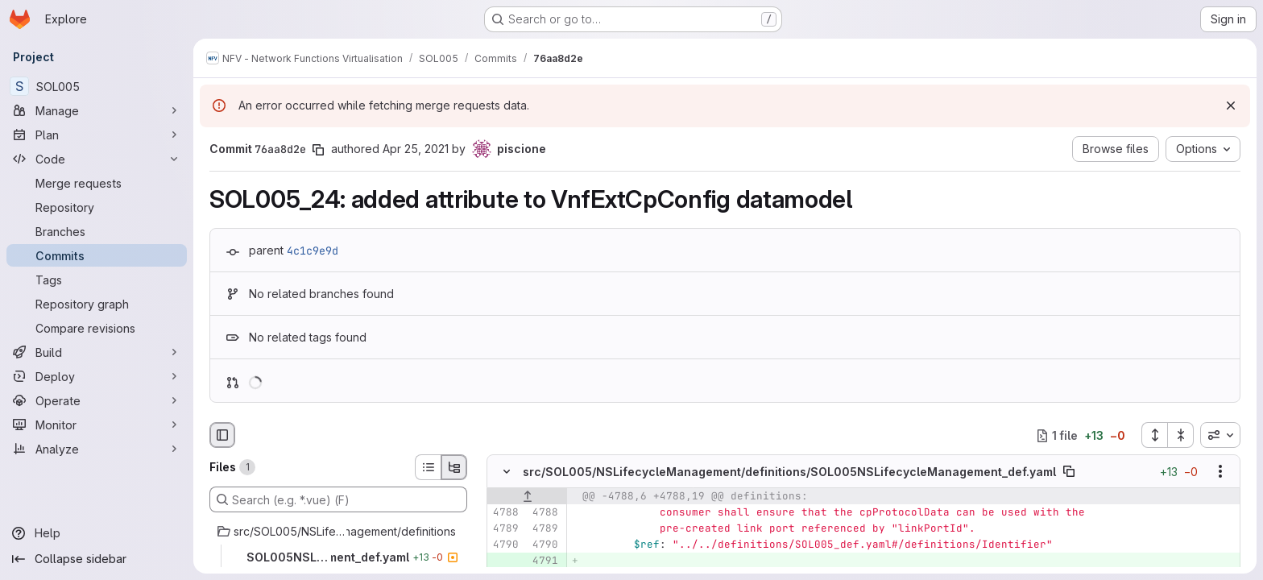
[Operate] (96, 400)
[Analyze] (96, 448)
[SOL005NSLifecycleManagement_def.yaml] (338, 557)
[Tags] (96, 279)
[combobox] (1220, 435)
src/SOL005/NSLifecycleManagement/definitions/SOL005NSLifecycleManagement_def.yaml (789, 471)
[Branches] (96, 231)
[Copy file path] (1069, 472)
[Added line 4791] (544, 561)
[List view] (428, 467)
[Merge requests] (96, 183)
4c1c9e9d (312, 250)
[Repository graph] (96, 303)
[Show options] (1220, 472)
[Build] (96, 352)
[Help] (96, 533)
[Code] (96, 158)
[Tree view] (454, 467)
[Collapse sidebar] (96, 559)
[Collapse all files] (1181, 435)
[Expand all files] (1154, 435)
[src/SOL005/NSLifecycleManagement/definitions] (338, 532)
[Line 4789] (505, 529)
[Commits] (96, 255)
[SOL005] (96, 86)
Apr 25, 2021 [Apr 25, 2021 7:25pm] (416, 148)
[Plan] (96, 134)
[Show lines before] (527, 497)
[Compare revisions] (96, 328)
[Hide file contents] (506, 472)
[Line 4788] (505, 513)
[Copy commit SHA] (318, 150)
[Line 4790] (505, 545)
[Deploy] (96, 376)
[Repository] (96, 207)
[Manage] (96, 110)
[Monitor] (96, 424)
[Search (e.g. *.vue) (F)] (338, 499)
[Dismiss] (1230, 105)
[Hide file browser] (222, 435)
